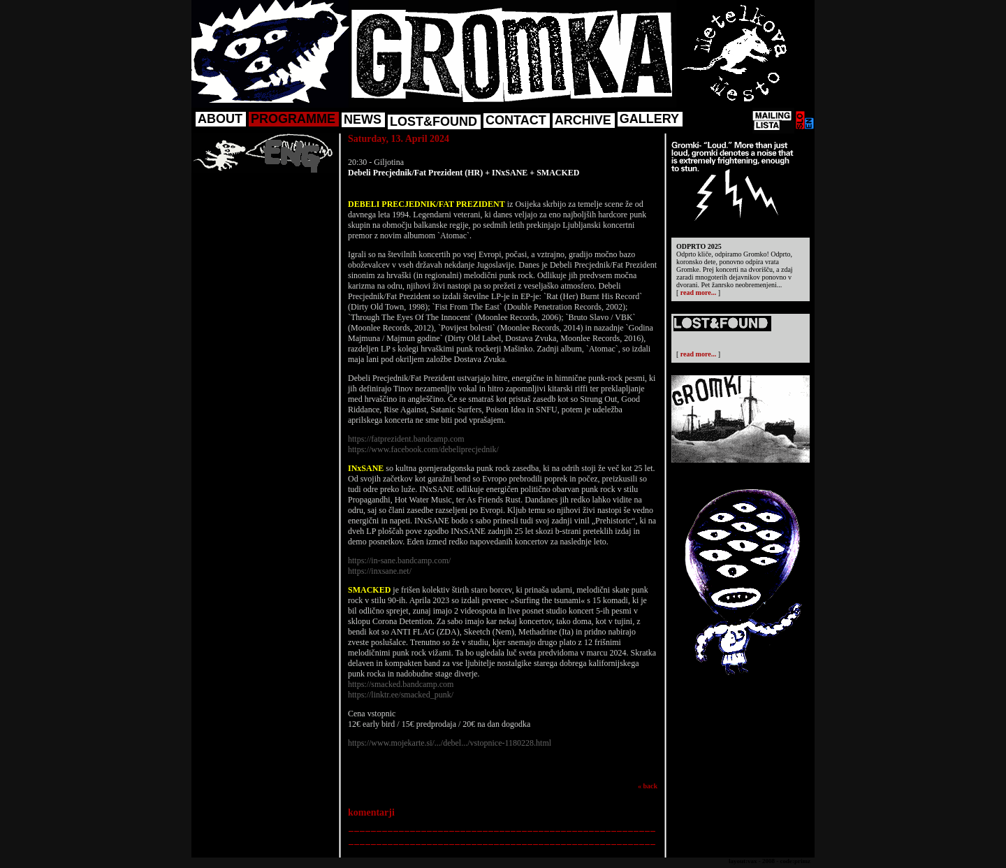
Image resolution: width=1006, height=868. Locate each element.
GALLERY (649, 119)
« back (647, 786)
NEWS (362, 119)
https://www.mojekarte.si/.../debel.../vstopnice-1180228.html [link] (449, 743)
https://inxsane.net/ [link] (379, 571)
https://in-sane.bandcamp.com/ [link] (399, 560)
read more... (698, 292)
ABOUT (220, 119)
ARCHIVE (583, 120)
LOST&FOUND (433, 122)
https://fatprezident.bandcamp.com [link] (406, 439)
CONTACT (516, 120)
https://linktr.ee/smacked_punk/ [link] (400, 695)
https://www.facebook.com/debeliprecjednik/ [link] (423, 449)
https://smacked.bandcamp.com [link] (400, 684)
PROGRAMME (293, 119)
